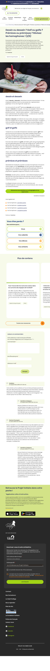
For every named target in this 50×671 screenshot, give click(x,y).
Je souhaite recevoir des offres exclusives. (20, 570)
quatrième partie (22, 208)
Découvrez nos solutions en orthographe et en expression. (25, 191)
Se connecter (12, 13)
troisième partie (21, 205)
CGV (20, 649)
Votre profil (11, 562)
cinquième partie (22, 210)
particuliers (30, 1)
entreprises (35, 3)
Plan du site (9, 606)
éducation (41, 1)
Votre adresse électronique (14, 556)
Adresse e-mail (11, 363)
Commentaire (11, 342)
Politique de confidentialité (28, 649)
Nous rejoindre (10, 603)
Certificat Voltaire (10, 18)
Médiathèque (17, 17)
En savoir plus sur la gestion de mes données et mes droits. (26, 576)
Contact (8, 591)
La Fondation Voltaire (13, 615)
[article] (25, 290)
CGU (17, 649)
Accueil (7, 24)
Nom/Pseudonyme (12, 356)
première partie (21, 203)
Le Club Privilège (11, 599)
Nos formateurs (11, 595)
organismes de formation (20, 3)
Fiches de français (24, 19)
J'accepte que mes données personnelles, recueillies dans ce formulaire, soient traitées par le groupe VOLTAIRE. (26, 575)
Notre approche (30, 18)
